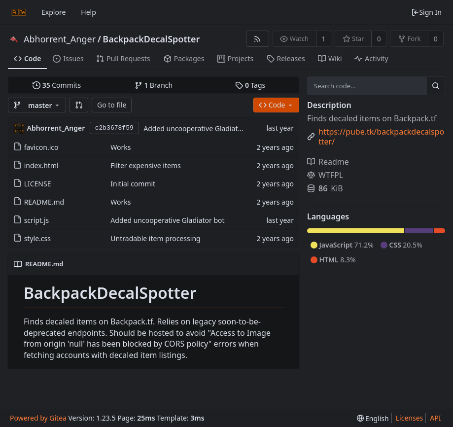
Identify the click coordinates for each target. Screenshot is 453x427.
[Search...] (435, 85)
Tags (250, 85)
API (435, 418)
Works (120, 147)
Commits (57, 85)
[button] (79, 105)
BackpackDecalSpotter (151, 39)
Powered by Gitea (38, 418)
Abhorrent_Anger (60, 39)
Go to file (111, 104)
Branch (154, 85)
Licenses (409, 418)
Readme (328, 162)
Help (88, 12)
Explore (53, 12)
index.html (41, 165)
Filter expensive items (145, 165)
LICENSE (37, 183)
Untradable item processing (155, 238)
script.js (36, 220)
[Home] (19, 12)
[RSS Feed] (257, 39)
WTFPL (325, 175)
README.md (44, 202)
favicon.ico (41, 147)
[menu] (373, 418)
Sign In (426, 12)
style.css (37, 238)
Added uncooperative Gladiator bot (200, 128)
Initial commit (132, 183)
